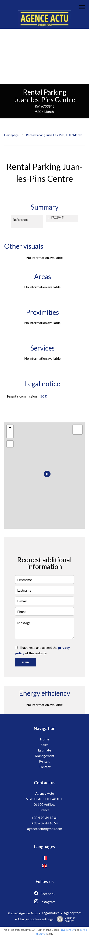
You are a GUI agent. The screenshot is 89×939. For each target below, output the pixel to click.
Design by (65, 919)
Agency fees (73, 913)
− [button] (10, 434)
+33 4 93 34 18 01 (44, 817)
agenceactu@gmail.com (44, 829)
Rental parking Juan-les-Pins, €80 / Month (54, 135)
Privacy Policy (67, 929)
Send (25, 662)
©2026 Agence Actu (23, 913)
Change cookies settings (36, 919)
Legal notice (50, 913)
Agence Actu (44, 793)
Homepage (11, 135)
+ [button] (10, 428)
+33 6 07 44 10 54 (44, 823)
